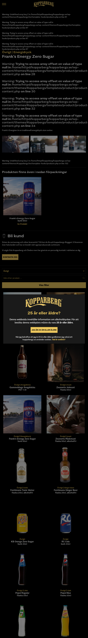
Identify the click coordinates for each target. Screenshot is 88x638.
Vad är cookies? (58, 339)
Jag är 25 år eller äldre (44, 330)
